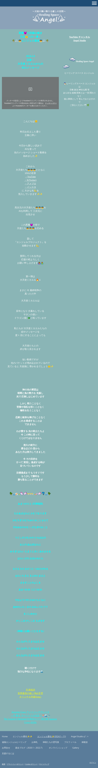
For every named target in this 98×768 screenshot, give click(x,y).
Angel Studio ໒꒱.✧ (80, 736)
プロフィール (70, 742)
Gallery (75, 747)
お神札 (35, 742)
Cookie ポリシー (31, 764)
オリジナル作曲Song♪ (30, 697)
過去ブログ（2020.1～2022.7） (29, 747)
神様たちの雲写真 (51, 742)
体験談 (85, 742)
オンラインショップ (58, 747)
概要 (3, 764)
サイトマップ (44, 764)
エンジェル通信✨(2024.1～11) (51, 736)
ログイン (92, 762)
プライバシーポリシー (15, 764)
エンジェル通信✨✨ (22, 736)
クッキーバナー (51, 103)
